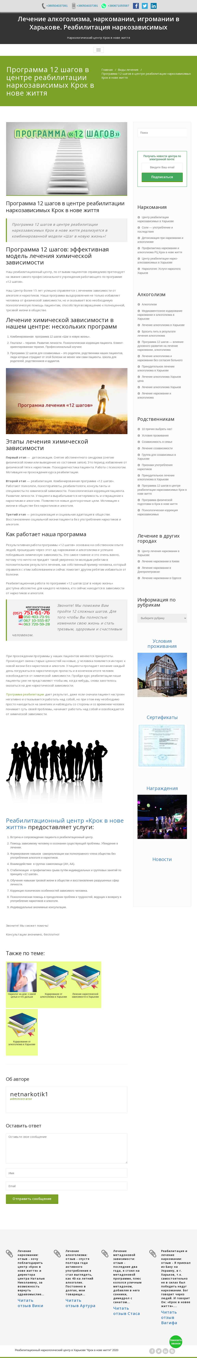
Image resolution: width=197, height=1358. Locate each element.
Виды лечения (128, 70)
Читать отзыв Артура (81, 1303)
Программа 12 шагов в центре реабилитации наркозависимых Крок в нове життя (162, 489)
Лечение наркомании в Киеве (160, 561)
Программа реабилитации (25, 694)
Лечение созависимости (157, 448)
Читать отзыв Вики (30, 1303)
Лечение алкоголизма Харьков (161, 387)
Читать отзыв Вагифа (169, 1317)
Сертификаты (162, 717)
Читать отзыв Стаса (126, 1311)
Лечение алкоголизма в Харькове (163, 325)
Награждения (162, 788)
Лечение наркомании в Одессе (161, 578)
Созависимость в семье (157, 441)
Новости (162, 859)
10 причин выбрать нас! (157, 429)
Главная (107, 70)
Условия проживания (155, 435)
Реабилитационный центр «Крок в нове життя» (65, 823)
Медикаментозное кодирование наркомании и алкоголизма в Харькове (160, 314)
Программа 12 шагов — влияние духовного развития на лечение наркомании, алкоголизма (161, 346)
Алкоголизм (149, 304)
